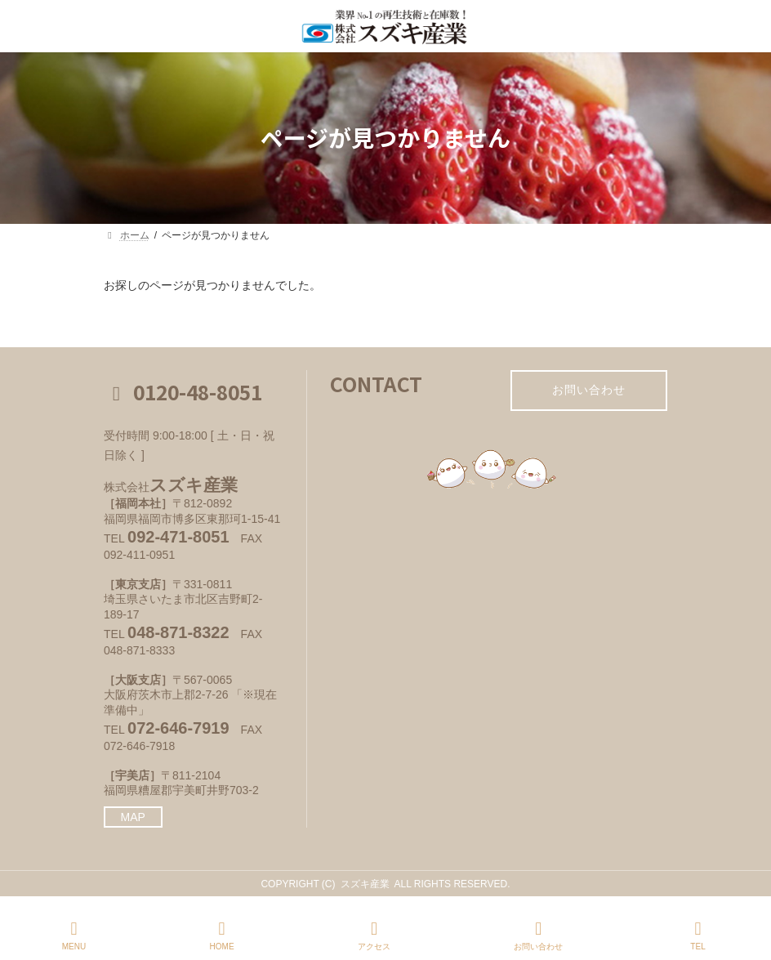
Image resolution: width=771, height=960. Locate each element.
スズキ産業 (365, 884)
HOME (222, 935)
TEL (698, 935)
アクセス (374, 935)
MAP (133, 817)
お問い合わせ (589, 389)
